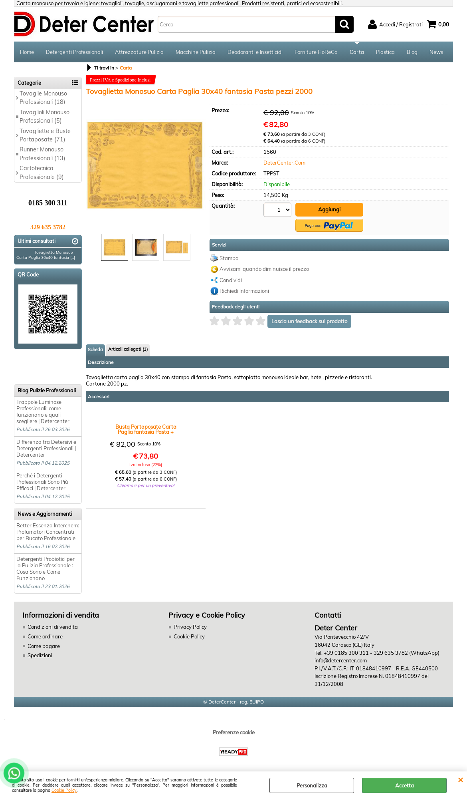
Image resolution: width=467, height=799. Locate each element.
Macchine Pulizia (196, 52)
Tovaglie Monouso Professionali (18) (43, 97)
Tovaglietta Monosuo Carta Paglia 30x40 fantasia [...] (45, 255)
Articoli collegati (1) (128, 348)
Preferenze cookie (234, 732)
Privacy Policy (190, 627)
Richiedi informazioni (244, 290)
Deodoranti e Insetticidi (255, 52)
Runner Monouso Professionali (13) (42, 153)
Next (200, 164)
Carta (357, 52)
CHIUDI (460, 779)
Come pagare (44, 645)
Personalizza (312, 785)
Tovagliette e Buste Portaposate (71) (45, 135)
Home (27, 52)
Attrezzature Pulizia (139, 52)
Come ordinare (45, 636)
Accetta (404, 785)
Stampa (229, 257)
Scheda (95, 349)
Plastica (385, 52)
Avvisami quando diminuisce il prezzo (264, 268)
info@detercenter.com (341, 660)
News (436, 52)
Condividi (231, 279)
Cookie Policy (64, 790)
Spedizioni (40, 655)
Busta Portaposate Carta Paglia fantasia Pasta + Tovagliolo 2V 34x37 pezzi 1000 (146, 428)
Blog (412, 52)
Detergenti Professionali (74, 52)
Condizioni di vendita (53, 627)
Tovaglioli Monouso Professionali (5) (44, 116)
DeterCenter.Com (284, 162)
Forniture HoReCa (316, 52)
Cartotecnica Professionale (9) (42, 172)
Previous (91, 164)
